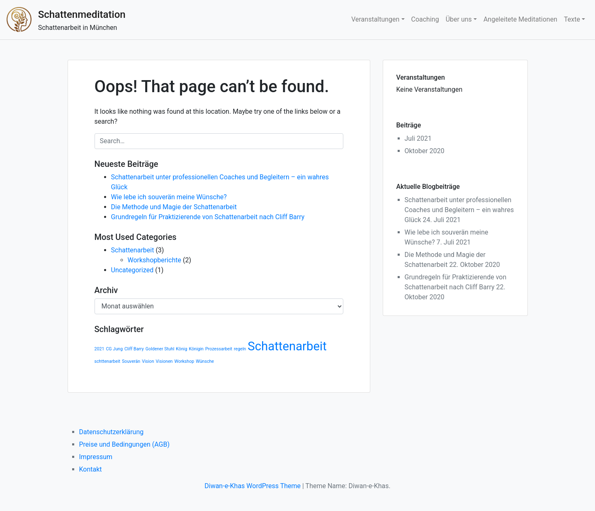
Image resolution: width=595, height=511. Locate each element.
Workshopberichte (154, 260)
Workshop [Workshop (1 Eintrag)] (184, 361)
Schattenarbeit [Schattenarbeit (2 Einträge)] (287, 346)
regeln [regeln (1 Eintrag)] (240, 349)
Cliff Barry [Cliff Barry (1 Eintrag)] (134, 349)
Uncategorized (132, 270)
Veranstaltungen (375, 19)
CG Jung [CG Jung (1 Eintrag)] (114, 349)
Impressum (96, 457)
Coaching (425, 19)
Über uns (459, 19)
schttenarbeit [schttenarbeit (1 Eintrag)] (108, 361)
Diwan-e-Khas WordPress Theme (252, 486)
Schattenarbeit (132, 250)
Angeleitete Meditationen (520, 19)
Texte (572, 19)
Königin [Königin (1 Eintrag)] (196, 349)
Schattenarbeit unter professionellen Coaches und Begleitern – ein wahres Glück (459, 210)
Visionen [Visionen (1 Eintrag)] (164, 361)
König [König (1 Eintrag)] (181, 349)
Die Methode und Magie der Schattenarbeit (174, 207)
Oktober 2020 (424, 151)
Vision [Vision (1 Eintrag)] (148, 361)
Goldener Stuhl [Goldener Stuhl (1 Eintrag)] (160, 349)
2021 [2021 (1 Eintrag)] (99, 349)
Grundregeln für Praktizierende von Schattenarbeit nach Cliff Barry (208, 217)
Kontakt (90, 469)
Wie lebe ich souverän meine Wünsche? (169, 197)
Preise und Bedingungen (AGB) (124, 444)
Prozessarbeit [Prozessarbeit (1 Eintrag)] (218, 349)
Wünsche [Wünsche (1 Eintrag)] (205, 361)
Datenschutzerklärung (111, 432)
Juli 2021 (418, 138)
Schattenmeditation (82, 14)
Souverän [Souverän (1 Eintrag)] (131, 361)
